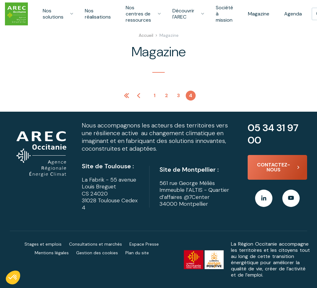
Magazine (258, 14)
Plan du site (137, 253)
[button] (13, 277)
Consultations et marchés (95, 244)
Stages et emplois (43, 244)
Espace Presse (144, 244)
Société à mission (224, 13)
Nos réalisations (98, 13)
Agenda (293, 14)
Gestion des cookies (97, 253)
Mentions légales (52, 253)
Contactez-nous (273, 167)
